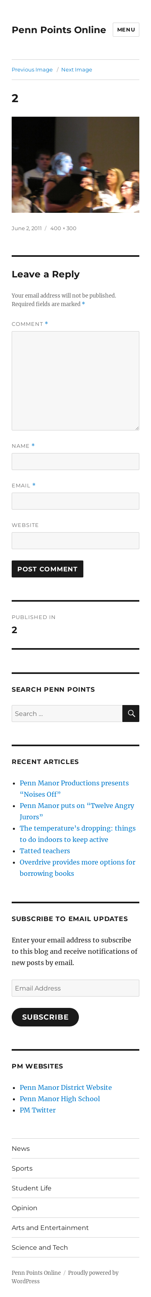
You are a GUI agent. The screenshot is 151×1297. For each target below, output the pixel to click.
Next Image (76, 69)
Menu (126, 29)
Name (23, 446)
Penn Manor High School (60, 1099)
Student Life (32, 1188)
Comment (30, 324)
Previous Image (32, 69)
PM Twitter (38, 1110)
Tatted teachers (45, 851)
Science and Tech (40, 1247)
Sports (22, 1168)
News (21, 1148)
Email (24, 485)
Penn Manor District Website (66, 1087)
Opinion (24, 1208)
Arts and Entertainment (50, 1228)
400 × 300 (63, 228)
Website (25, 525)
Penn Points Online (59, 30)
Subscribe (45, 1017)
